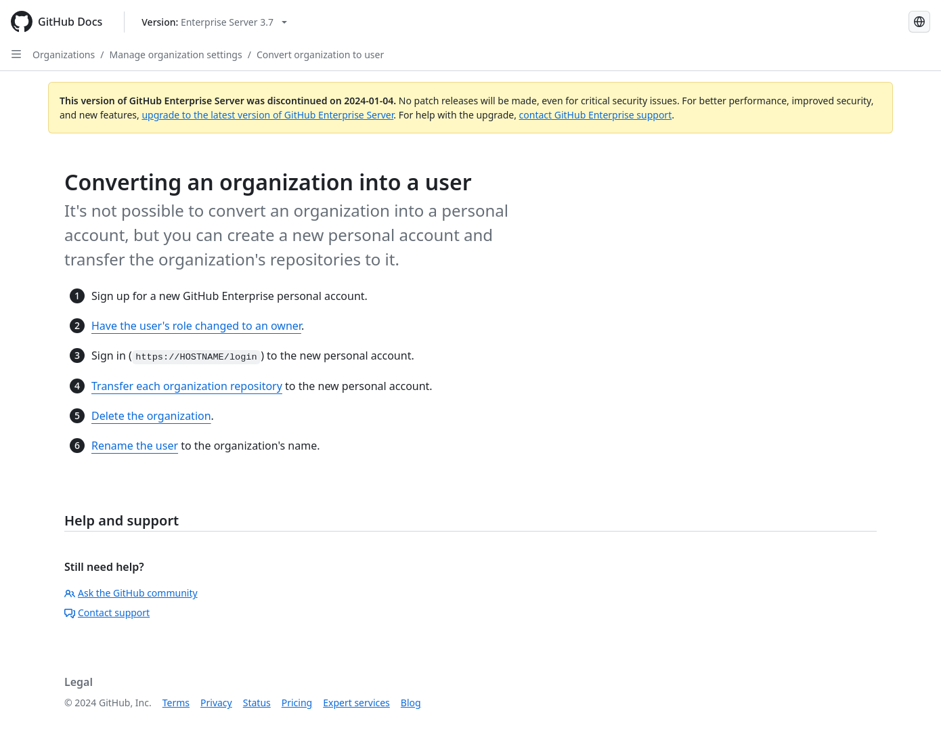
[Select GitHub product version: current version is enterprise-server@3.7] (214, 22)
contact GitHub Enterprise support (595, 114)
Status (257, 702)
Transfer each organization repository (186, 386)
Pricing (297, 702)
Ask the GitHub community (131, 592)
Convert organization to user (320, 54)
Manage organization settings (175, 54)
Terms (176, 702)
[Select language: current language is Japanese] (919, 22)
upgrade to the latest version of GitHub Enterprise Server (267, 114)
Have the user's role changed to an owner (196, 325)
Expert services (356, 702)
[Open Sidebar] (16, 54)
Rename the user (134, 445)
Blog (411, 702)
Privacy (216, 702)
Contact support (107, 612)
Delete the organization (151, 415)
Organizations (63, 54)
